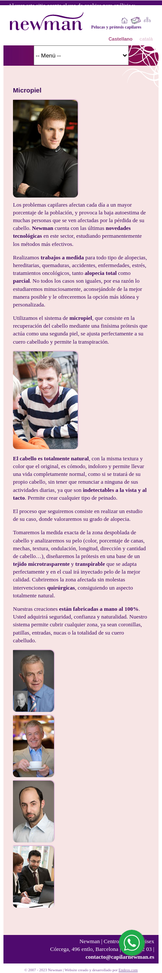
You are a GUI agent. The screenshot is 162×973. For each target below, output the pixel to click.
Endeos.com (128, 970)
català (146, 38)
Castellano (120, 38)
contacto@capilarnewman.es (120, 957)
